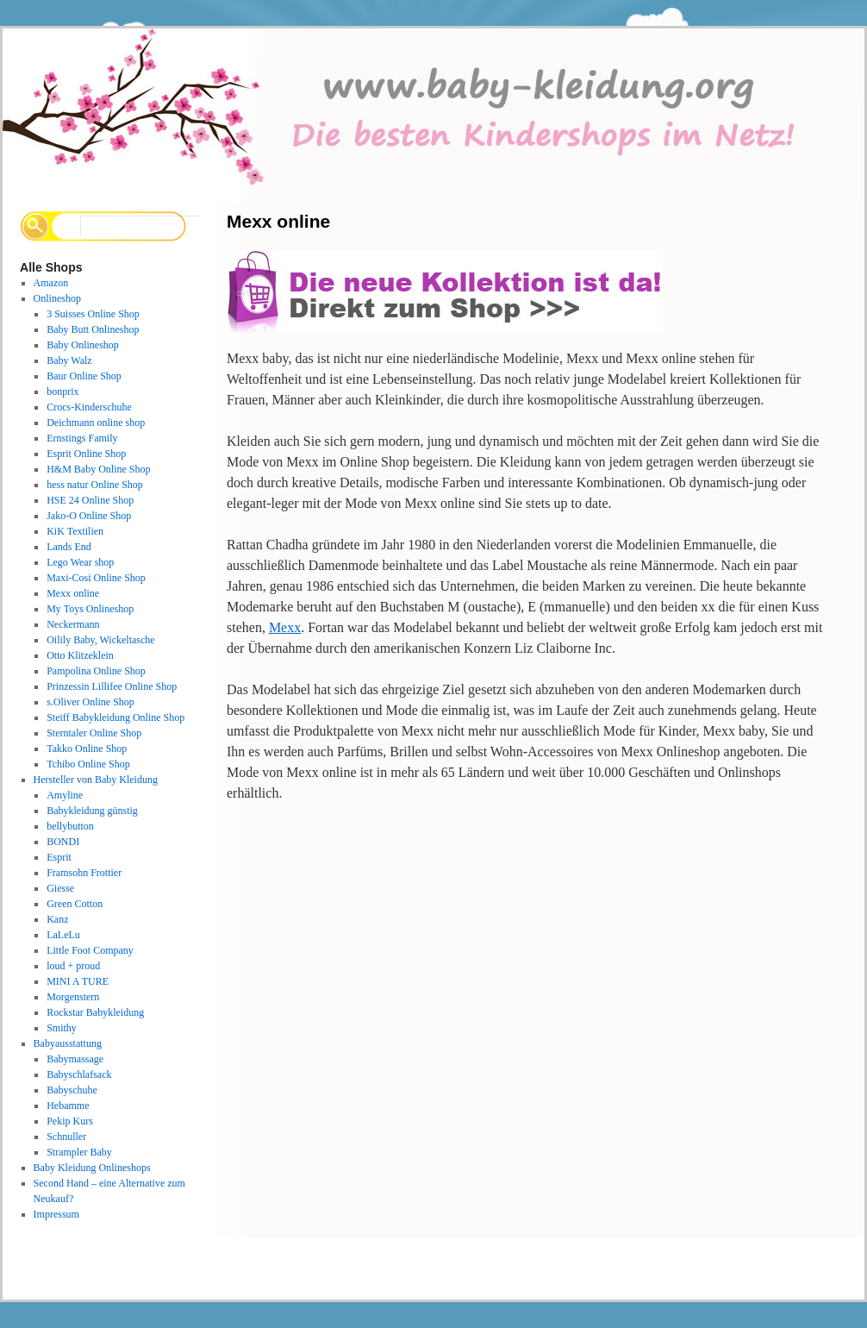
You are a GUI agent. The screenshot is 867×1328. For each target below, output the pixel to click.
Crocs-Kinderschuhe (89, 407)
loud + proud (73, 966)
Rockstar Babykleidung (95, 1012)
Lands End (69, 547)
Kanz (57, 919)
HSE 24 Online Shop (90, 500)
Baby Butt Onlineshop (93, 329)
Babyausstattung (68, 1043)
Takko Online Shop (87, 748)
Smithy (62, 1028)
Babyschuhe (72, 1090)
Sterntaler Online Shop (94, 733)
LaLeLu (63, 935)
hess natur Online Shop (95, 485)
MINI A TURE (78, 981)
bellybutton (70, 826)
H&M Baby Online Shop (98, 469)
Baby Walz (69, 360)
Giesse (60, 888)
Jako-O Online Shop (89, 516)
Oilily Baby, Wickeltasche (100, 640)
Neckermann (73, 624)
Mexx (285, 627)
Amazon (51, 283)
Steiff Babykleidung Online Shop (115, 717)
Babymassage (75, 1059)
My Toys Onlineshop (90, 609)
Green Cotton (75, 904)
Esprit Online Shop (86, 454)
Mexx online (73, 593)
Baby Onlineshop (83, 345)
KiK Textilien (75, 531)
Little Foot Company (90, 950)
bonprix (62, 391)
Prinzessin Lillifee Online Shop (112, 686)
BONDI (63, 842)
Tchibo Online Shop (88, 764)
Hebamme (68, 1105)
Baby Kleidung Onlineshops (92, 1168)
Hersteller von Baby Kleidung (96, 780)
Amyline (65, 795)
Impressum (56, 1214)
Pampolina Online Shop (96, 671)
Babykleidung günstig (92, 811)
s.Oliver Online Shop (90, 702)
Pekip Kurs (70, 1121)
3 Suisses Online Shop (93, 314)
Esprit (59, 857)
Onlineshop (57, 298)
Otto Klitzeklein (80, 655)
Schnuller (66, 1137)
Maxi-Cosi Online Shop (96, 578)
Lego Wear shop (80, 562)
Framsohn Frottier (84, 873)
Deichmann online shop (96, 423)
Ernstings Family (82, 438)
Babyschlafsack (79, 1074)
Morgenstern (73, 997)
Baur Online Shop (84, 376)
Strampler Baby (79, 1152)
